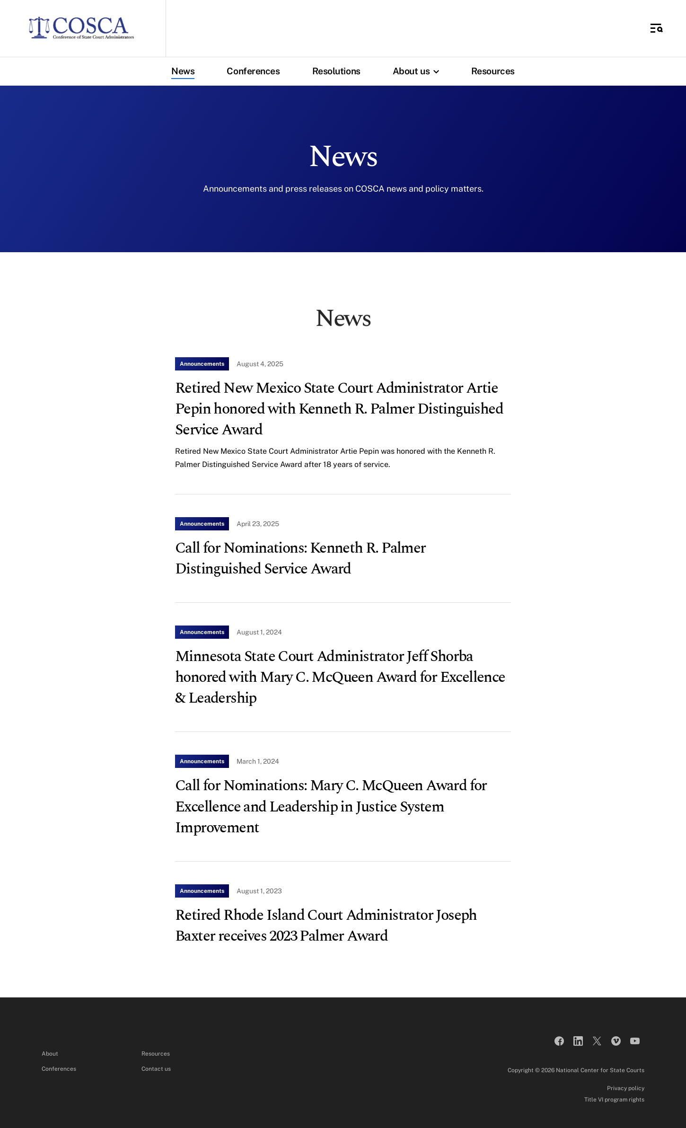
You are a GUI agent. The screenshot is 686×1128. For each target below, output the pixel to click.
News (182, 71)
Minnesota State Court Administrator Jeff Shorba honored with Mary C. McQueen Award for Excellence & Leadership (340, 677)
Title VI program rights (614, 1099)
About (50, 1053)
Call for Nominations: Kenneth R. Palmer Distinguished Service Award (300, 559)
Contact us (156, 1069)
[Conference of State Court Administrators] (81, 28)
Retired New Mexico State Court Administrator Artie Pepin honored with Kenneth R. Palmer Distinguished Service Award (339, 409)
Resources (493, 71)
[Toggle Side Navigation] (656, 28)
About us (418, 71)
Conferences (253, 71)
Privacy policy (625, 1088)
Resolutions (336, 71)
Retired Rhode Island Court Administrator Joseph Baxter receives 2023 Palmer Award (326, 926)
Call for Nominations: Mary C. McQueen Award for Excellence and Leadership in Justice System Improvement (331, 806)
